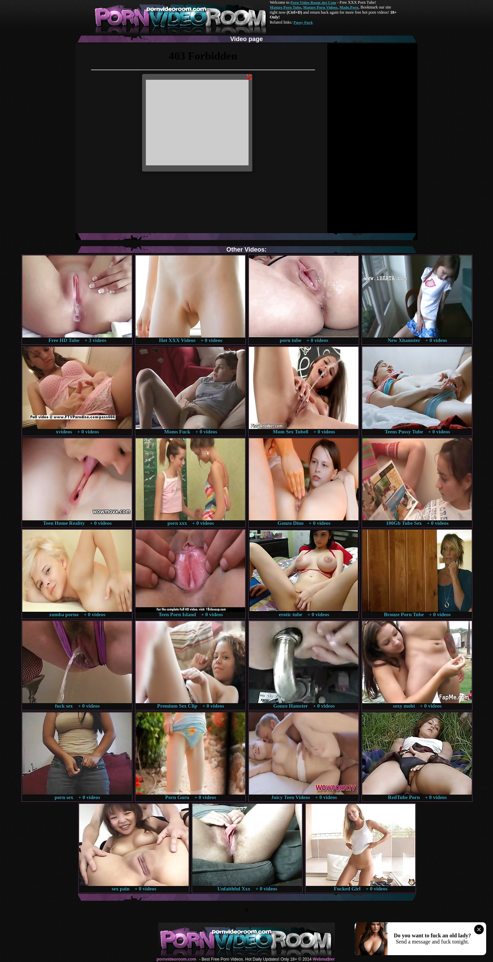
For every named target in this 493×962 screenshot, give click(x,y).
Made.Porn (349, 7)
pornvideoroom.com (176, 959)
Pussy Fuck (303, 22)
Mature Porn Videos (320, 7)
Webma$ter (323, 959)
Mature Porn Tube (285, 7)
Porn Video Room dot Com (313, 2)
